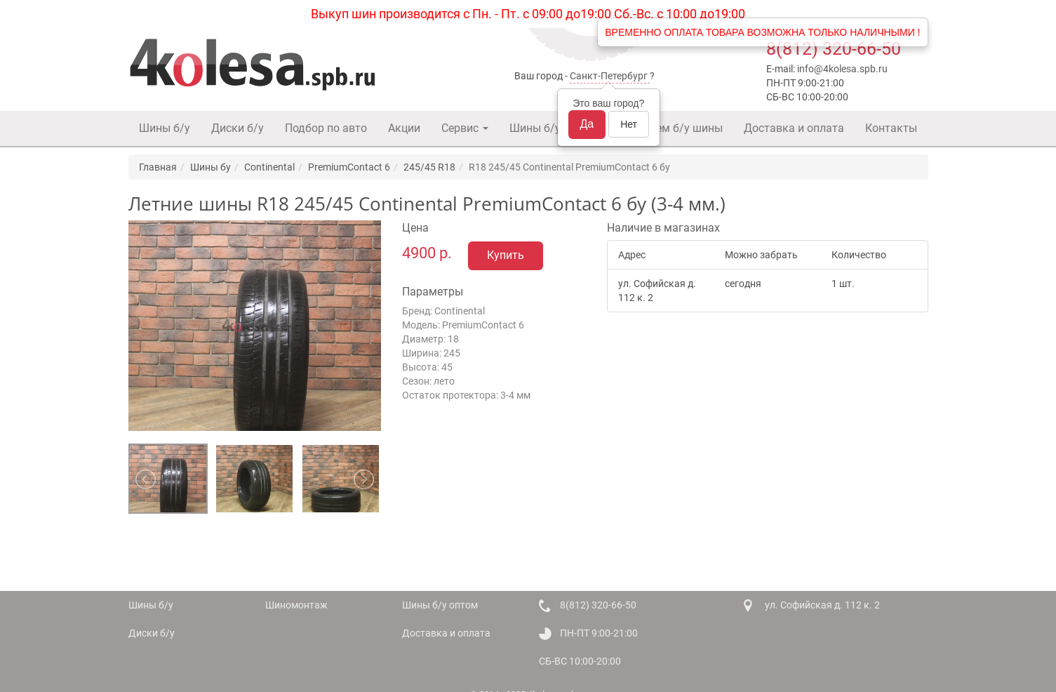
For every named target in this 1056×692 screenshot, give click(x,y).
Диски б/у (237, 128)
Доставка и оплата (794, 128)
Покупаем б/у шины (670, 128)
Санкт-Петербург (609, 75)
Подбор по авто (326, 128)
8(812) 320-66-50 (833, 49)
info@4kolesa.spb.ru (842, 68)
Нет (628, 124)
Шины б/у (164, 128)
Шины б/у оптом (552, 128)
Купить (505, 255)
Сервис (464, 128)
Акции (404, 128)
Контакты (891, 128)
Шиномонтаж (296, 605)
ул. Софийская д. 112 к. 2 (822, 605)
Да (587, 124)
